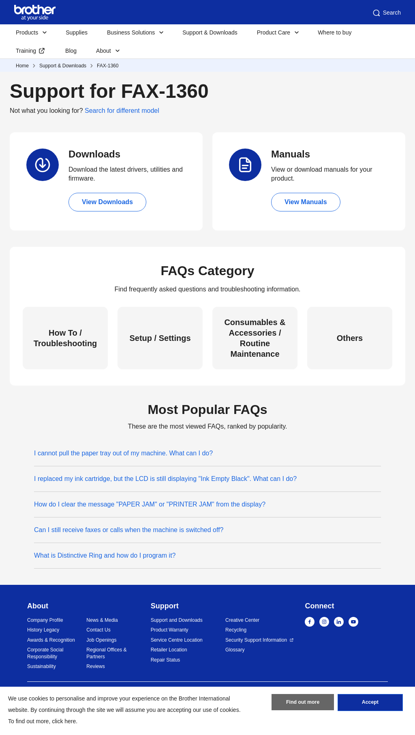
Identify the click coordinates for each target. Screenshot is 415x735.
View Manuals (306, 201)
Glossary (234, 650)
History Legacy (43, 630)
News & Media (102, 620)
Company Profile (45, 620)
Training (26, 50)
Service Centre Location (177, 640)
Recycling (235, 630)
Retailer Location (169, 650)
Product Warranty (169, 630)
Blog (71, 50)
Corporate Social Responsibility (45, 653)
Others (350, 338)
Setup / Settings (159, 338)
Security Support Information (256, 640)
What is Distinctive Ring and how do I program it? (104, 555)
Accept (370, 704)
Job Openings (101, 640)
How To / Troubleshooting (65, 338)
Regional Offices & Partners (106, 653)
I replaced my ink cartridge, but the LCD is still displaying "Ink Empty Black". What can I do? (165, 478)
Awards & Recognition (51, 640)
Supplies (77, 32)
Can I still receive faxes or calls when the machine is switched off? (128, 529)
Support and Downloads (177, 620)
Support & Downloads (209, 32)
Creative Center (242, 620)
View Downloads (107, 201)
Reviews (95, 666)
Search (386, 13)
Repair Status (165, 660)
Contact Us (98, 630)
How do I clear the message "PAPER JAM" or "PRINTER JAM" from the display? (149, 504)
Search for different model (122, 110)
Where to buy (334, 32)
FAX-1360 (107, 66)
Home (22, 66)
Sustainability (41, 666)
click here (64, 721)
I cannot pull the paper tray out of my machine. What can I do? (123, 453)
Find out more (303, 704)
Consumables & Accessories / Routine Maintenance (254, 338)
